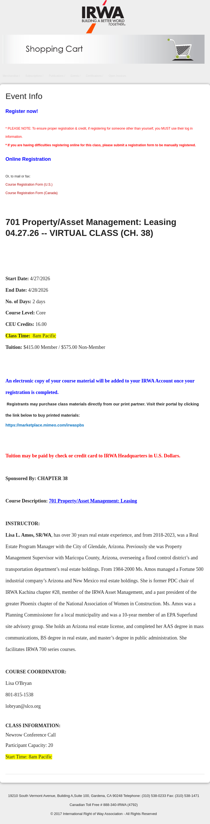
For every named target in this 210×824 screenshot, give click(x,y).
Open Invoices (117, 75)
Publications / (57, 75)
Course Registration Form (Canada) (31, 193)
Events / (75, 75)
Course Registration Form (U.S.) (28, 184)
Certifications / (94, 75)
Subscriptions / (34, 75)
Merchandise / (11, 75)
